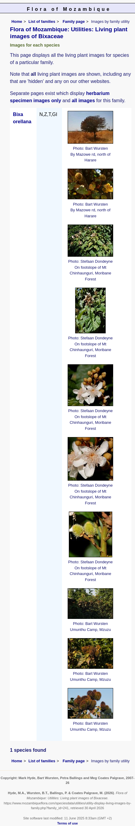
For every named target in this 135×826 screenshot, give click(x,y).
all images (83, 100)
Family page (74, 21)
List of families (41, 21)
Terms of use (67, 823)
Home (16, 21)
